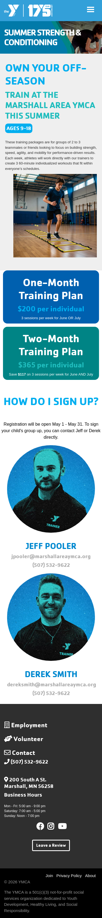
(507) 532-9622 (29, 761)
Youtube (62, 826)
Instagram (54, 826)
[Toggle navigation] (90, 9)
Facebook (40, 826)
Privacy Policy (69, 875)
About (90, 875)
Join (49, 875)
